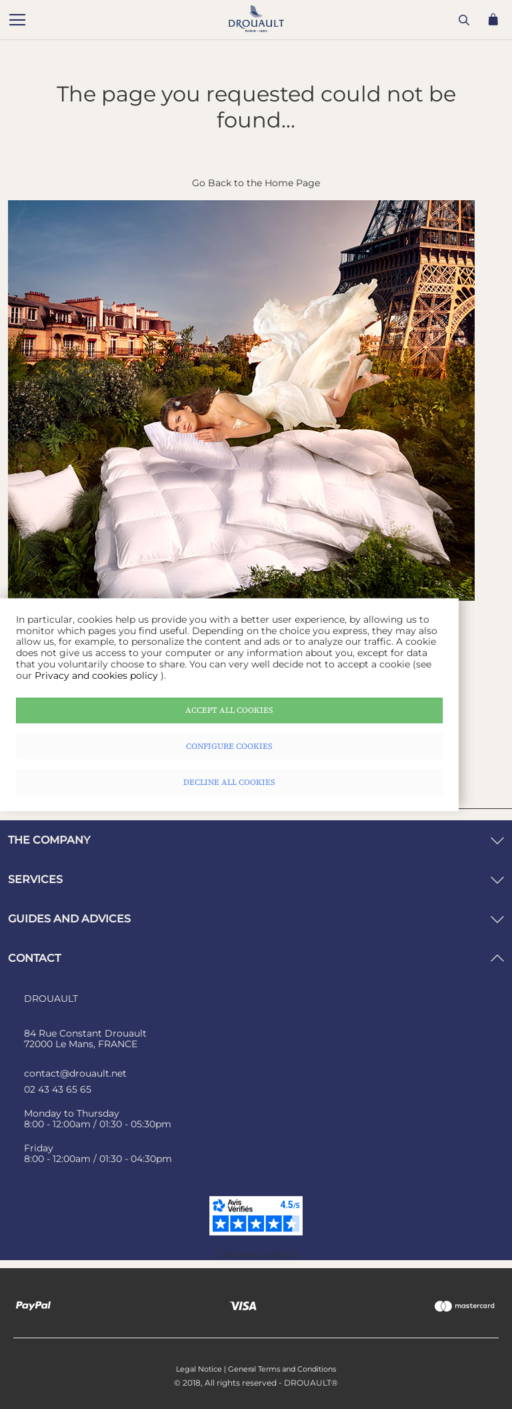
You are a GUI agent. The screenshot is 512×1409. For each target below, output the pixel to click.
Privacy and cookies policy (98, 675)
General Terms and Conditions (282, 1369)
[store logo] (132, 21)
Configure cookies (229, 746)
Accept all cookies (229, 710)
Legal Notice (199, 1369)
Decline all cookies (229, 782)
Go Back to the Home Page (256, 183)
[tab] (256, 840)
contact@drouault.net (75, 1073)
